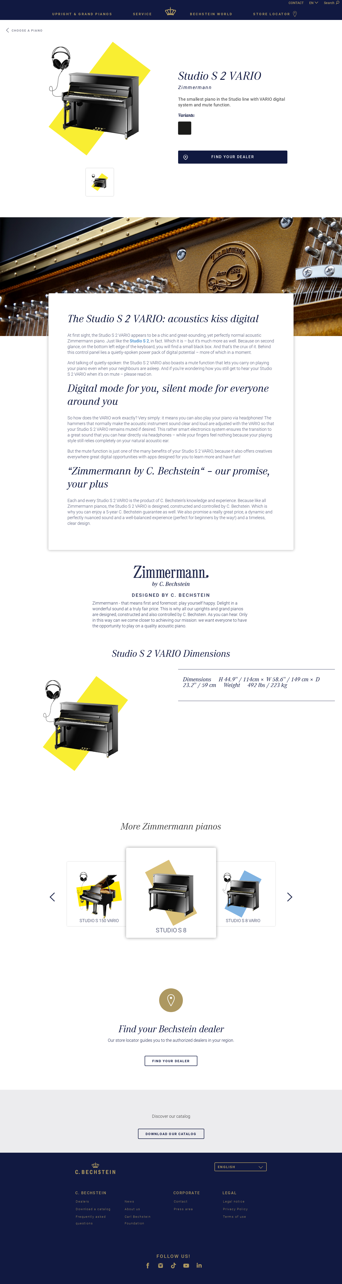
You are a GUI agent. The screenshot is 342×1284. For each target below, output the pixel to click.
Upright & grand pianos (82, 14)
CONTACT (296, 3)
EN (311, 3)
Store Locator (276, 14)
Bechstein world (211, 14)
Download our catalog (171, 1134)
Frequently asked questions (91, 1220)
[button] (100, 182)
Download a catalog (93, 1209)
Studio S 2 (139, 340)
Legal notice (234, 1201)
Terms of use (234, 1216)
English (242, 1168)
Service (142, 14)
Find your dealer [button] (218, 157)
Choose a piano (24, 30)
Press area (183, 1209)
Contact (181, 1201)
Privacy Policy (235, 1209)
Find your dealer (171, 1061)
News (129, 1201)
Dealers (83, 1201)
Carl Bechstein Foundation (138, 1220)
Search (331, 3)
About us (132, 1209)
